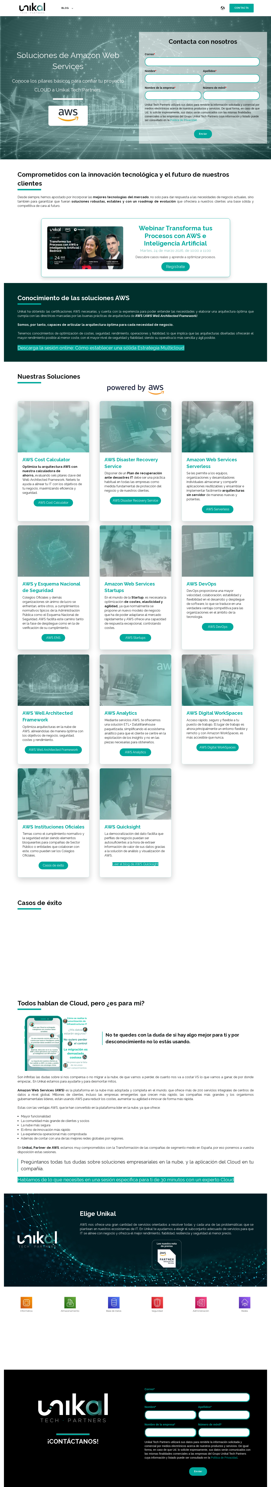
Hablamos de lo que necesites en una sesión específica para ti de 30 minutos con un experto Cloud (126, 1180)
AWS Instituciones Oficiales (53, 827)
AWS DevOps (201, 584)
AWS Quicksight (123, 827)
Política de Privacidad (183, 120)
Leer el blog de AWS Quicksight (135, 864)
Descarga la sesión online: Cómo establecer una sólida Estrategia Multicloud (101, 348)
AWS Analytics (121, 713)
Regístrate (175, 266)
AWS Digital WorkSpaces (215, 713)
